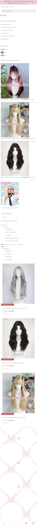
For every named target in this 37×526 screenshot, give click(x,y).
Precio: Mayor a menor (12, 241)
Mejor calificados (10, 232)
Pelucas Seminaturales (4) (8, 27)
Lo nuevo (8, 235)
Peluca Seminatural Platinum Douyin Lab (14, 308)
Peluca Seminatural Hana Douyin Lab (12, 177)
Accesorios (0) (5, 33)
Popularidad (9, 229)
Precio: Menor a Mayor (12, 238)
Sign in (18, 524)
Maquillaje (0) (4, 39)
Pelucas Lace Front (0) (7, 30)
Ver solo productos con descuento (12, 244)
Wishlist (25, 524)
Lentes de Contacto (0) (7, 36)
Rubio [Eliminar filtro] (4, 217)
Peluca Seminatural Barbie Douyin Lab (12, 138)
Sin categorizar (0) (6, 24)
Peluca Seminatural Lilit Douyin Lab (11, 99)
